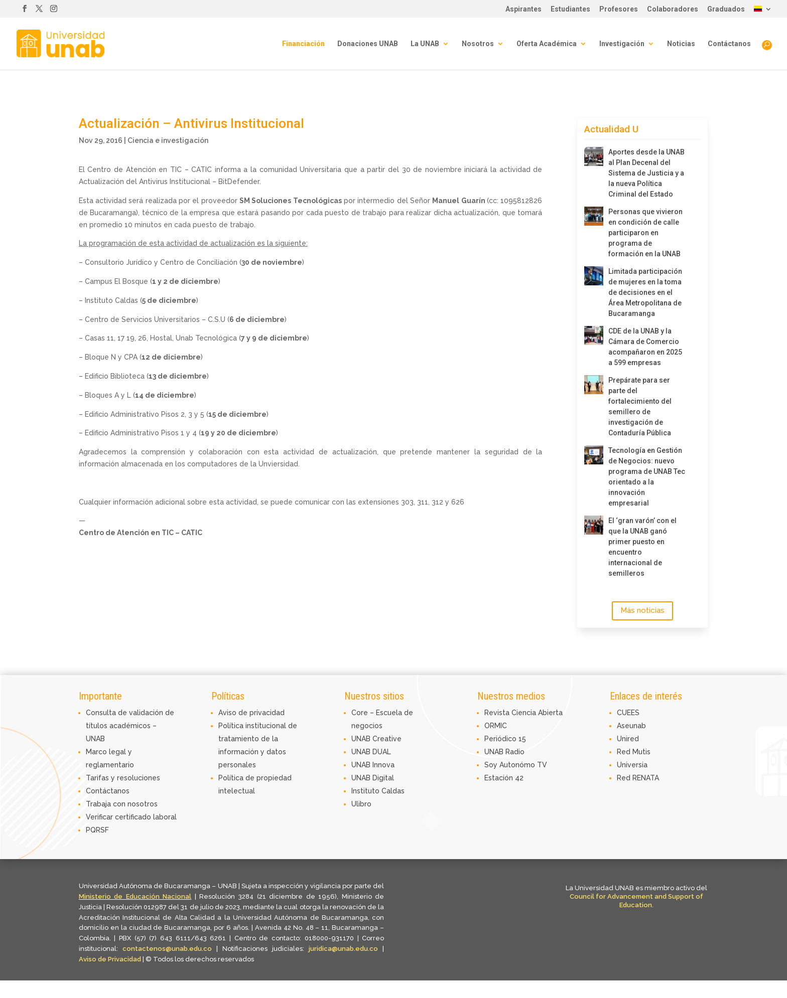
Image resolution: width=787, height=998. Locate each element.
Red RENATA (638, 778)
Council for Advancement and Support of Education (636, 901)
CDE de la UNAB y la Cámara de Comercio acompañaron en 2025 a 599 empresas (645, 347)
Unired (628, 739)
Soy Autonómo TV (515, 765)
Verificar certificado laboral (131, 817)
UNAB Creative (376, 739)
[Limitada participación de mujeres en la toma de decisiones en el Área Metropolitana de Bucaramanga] (593, 275)
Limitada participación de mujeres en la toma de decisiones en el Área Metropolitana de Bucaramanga (645, 292)
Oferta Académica (546, 44)
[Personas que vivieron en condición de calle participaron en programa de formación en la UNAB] (593, 216)
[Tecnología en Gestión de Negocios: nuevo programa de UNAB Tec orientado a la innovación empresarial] (593, 454)
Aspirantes (523, 9)
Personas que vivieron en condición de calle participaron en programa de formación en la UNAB (645, 233)
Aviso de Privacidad (111, 959)
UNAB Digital (372, 778)
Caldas (393, 791)
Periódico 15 (505, 739)
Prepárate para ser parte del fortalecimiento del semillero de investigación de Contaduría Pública (640, 406)
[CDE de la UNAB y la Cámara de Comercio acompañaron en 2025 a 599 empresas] (593, 335)
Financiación (303, 44)
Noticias (681, 44)
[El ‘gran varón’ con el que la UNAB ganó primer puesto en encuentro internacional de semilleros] (593, 525)
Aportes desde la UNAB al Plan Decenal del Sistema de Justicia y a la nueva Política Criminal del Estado (646, 173)
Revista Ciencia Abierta (523, 713)
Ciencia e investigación (167, 140)
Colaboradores (672, 9)
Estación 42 (503, 778)
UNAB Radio (504, 752)
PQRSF (97, 830)
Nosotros (478, 44)
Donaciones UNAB (367, 44)
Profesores (618, 9)
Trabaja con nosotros (122, 804)
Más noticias (642, 610)
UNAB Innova (373, 765)
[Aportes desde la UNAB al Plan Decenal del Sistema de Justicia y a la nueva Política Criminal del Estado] (593, 156)
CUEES (628, 713)
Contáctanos (729, 44)
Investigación (621, 44)
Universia (632, 765)
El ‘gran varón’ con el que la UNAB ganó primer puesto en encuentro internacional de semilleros (642, 547)
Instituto (366, 791)
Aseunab (631, 726)
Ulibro (361, 804)
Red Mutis (633, 752)
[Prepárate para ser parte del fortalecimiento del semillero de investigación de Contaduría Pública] (593, 384)
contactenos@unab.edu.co (167, 948)
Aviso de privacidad (251, 713)
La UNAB (425, 44)
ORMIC (495, 726)
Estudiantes (570, 9)
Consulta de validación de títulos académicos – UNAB (130, 726)
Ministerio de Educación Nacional (135, 896)
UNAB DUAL (371, 752)
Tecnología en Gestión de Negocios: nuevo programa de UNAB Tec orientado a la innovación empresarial (646, 476)
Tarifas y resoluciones (123, 778)
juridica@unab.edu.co (343, 948)
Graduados (726, 9)
